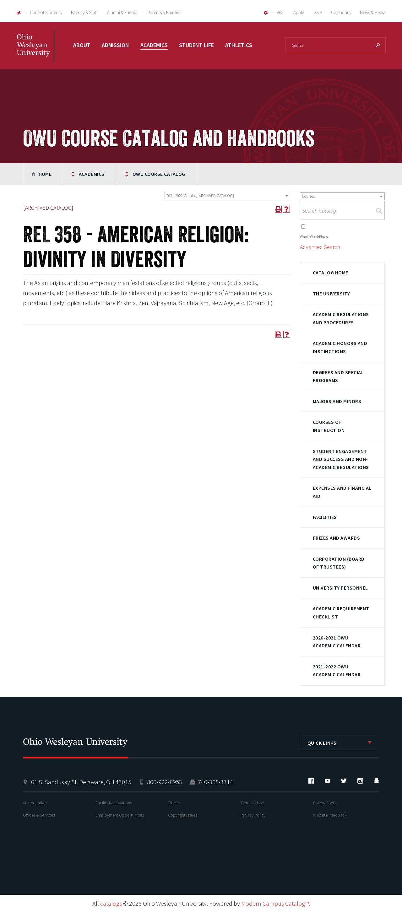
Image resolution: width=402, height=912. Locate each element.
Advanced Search (320, 247)
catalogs (111, 903)
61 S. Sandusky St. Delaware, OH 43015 (81, 782)
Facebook (311, 781)
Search (378, 45)
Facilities (325, 517)
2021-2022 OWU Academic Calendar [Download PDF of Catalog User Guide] (337, 670)
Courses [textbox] (308, 196)
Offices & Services (39, 815)
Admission (115, 45)
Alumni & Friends (122, 12)
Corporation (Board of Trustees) (339, 563)
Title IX (174, 803)
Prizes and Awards (336, 538)
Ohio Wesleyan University (35, 51)
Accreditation (35, 803)
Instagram (360, 781)
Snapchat (376, 781)
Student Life (196, 45)
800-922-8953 (164, 782)
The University (331, 293)
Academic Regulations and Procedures (341, 318)
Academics (154, 45)
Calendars (340, 12)
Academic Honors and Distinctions (340, 347)
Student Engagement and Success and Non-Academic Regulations (341, 459)
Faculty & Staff (84, 12)
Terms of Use (252, 803)
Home (45, 174)
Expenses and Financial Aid (342, 492)
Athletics (238, 45)
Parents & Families (164, 12)
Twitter (344, 781)
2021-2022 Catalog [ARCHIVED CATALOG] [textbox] (200, 195)
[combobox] (227, 195)
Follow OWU (324, 803)
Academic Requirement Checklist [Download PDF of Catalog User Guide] (341, 612)
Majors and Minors (337, 401)
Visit (280, 12)
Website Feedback (329, 815)
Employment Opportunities (119, 815)
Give (317, 12)
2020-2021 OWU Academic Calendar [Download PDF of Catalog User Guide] (337, 641)
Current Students (46, 12)
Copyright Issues (182, 815)
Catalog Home (330, 272)
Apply (298, 12)
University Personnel (340, 588)
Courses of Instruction (329, 426)
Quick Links (322, 743)
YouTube (327, 781)
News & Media (373, 12)
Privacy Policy (253, 815)
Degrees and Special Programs (338, 376)
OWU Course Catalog (159, 174)
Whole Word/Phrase (314, 236)
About (81, 45)
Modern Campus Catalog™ (275, 903)
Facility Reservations (113, 803)
